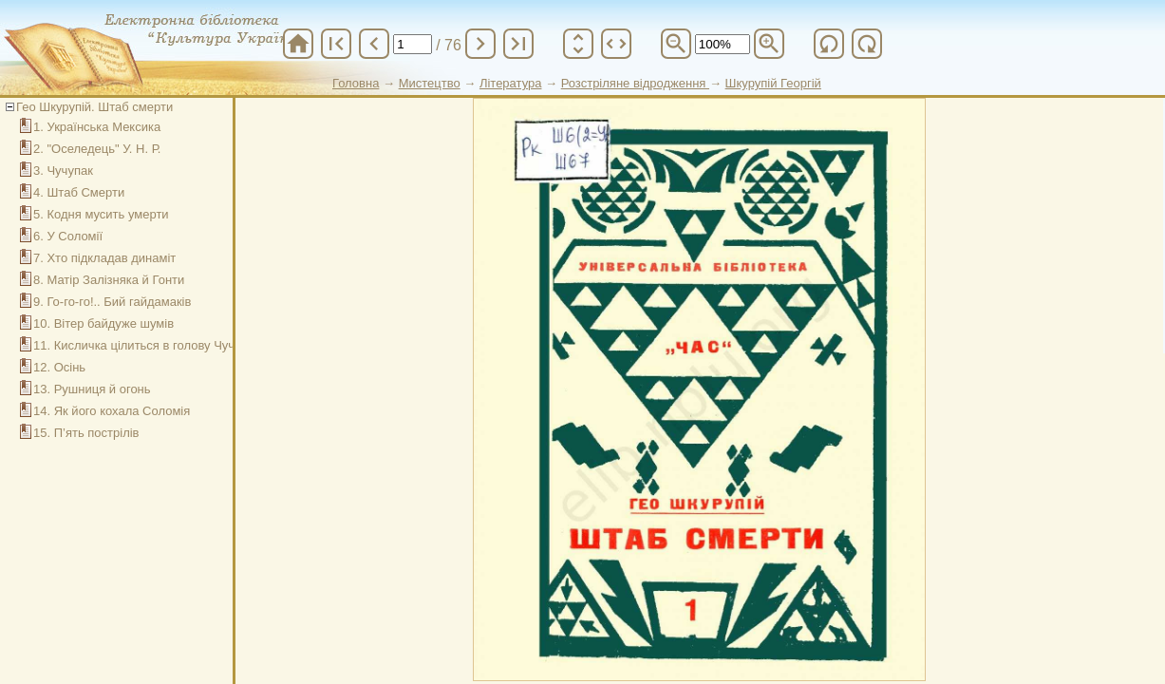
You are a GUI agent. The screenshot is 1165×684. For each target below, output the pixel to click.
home (298, 43)
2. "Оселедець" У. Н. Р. (96, 149)
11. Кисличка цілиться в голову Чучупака (150, 345)
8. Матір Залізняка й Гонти (108, 280)
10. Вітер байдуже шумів (103, 323)
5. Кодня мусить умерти (101, 214)
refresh (829, 43)
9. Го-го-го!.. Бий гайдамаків (112, 301)
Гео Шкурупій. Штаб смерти (94, 107)
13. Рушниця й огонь (92, 389)
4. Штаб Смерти (78, 192)
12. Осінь (59, 367)
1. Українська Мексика (96, 127)
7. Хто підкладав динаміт (104, 258)
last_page (518, 43)
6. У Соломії (68, 236)
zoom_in (769, 43)
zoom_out (676, 43)
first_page (336, 43)
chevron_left (374, 43)
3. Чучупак (63, 170)
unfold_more (578, 43)
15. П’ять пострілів (86, 433)
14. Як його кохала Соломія (111, 411)
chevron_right (480, 43)
